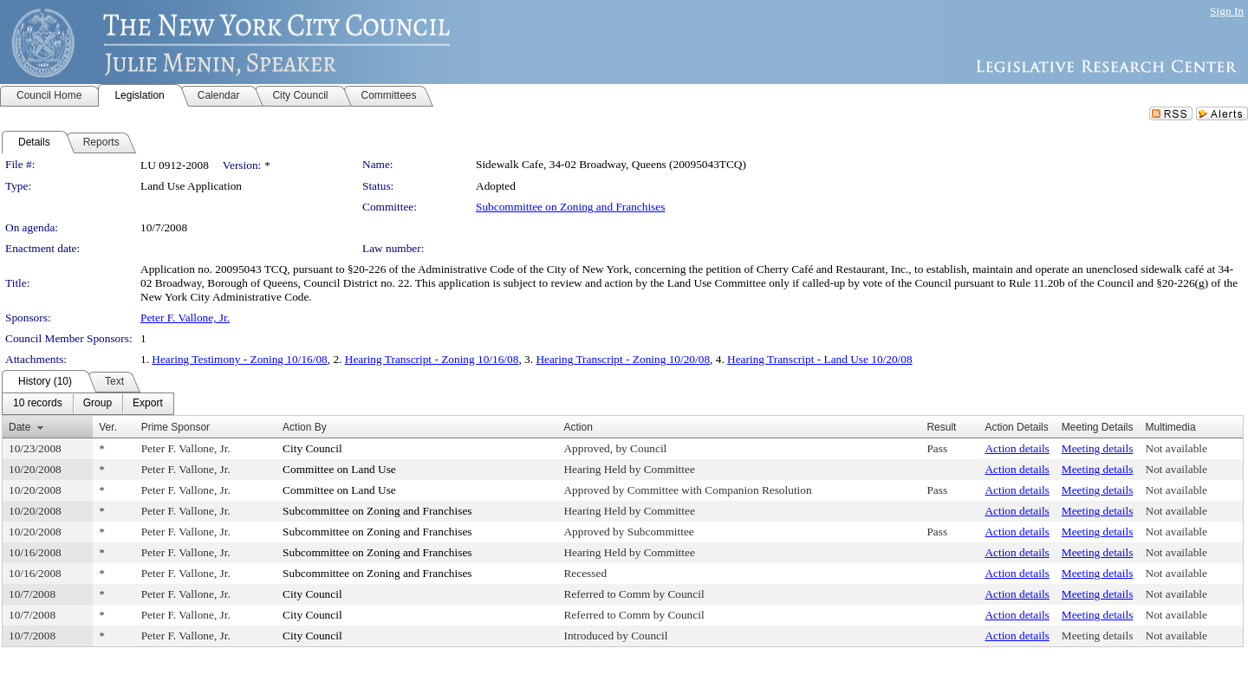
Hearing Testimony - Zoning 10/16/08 (239, 359)
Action (577, 427)
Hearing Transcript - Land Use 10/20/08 (820, 359)
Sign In (1227, 10)
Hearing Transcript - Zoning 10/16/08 (432, 359)
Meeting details (1098, 448)
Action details (1017, 448)
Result (941, 427)
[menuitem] (38, 403)
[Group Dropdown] (97, 403)
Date (19, 427)
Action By (305, 427)
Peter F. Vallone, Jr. (185, 317)
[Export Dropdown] (147, 403)
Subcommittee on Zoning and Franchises (570, 206)
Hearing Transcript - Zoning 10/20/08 (623, 359)
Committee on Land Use (339, 469)
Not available (1176, 448)
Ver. (108, 427)
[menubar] (88, 403)
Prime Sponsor (175, 427)
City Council (312, 448)
